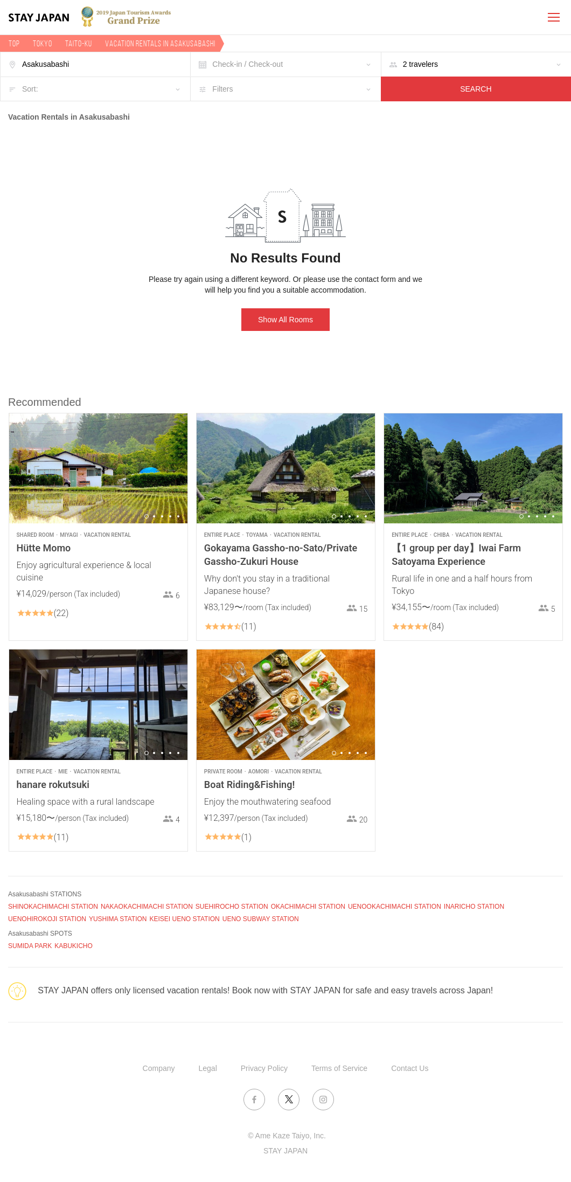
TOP (14, 43)
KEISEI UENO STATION (184, 919)
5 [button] (178, 516)
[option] (98, 468)
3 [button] (162, 516)
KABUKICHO (73, 946)
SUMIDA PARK (30, 946)
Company (159, 1068)
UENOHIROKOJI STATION (47, 919)
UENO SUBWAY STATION (260, 919)
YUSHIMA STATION (118, 919)
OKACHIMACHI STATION (308, 906)
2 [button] (154, 516)
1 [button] (146, 516)
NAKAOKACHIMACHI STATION (147, 906)
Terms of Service (339, 1068)
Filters (222, 89)
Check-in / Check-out (247, 64)
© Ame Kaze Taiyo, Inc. (287, 1135)
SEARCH (475, 89)
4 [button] (170, 516)
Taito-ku (78, 43)
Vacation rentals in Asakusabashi (160, 43)
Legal (208, 1068)
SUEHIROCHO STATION (232, 906)
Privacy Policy (264, 1068)
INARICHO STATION (474, 906)
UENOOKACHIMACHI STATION (394, 906)
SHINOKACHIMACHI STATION (53, 906)
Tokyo (42, 43)
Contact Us (409, 1068)
